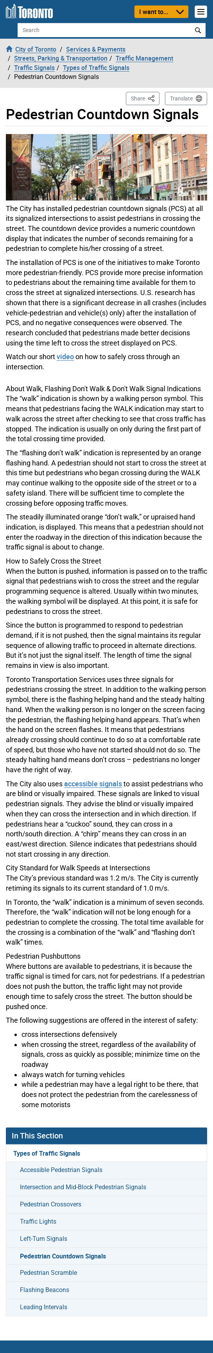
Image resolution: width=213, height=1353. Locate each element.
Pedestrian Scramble (48, 1272)
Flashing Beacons (44, 1290)
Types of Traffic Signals (46, 1153)
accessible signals (93, 783)
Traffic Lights (38, 1221)
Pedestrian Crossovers (50, 1204)
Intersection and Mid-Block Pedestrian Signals (83, 1187)
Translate (181, 98)
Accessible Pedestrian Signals (61, 1170)
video (65, 356)
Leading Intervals (43, 1307)
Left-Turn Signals (43, 1238)
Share (145, 98)
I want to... (153, 11)
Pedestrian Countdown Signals (63, 1256)
